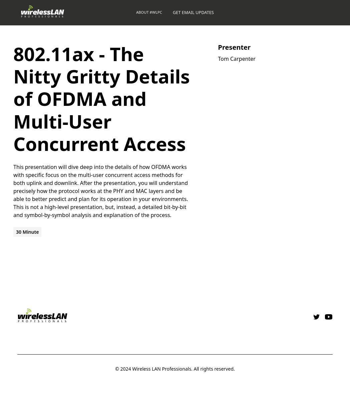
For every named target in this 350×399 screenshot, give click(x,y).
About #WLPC (149, 12)
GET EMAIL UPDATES (193, 12)
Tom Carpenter (236, 58)
